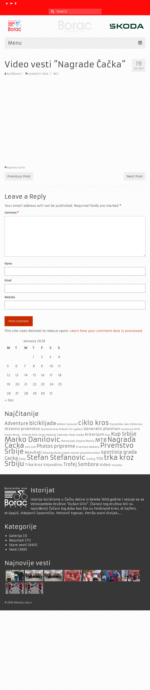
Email (8, 280)
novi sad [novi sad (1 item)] (30, 446)
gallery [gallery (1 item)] (78, 429)
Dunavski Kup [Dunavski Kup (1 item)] (49, 429)
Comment (12, 212)
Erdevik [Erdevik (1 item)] (63, 429)
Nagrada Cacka (15, 167)
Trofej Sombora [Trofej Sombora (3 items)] (81, 464)
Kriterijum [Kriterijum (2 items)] (94, 434)
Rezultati (16, 540)
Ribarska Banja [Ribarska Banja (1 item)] (52, 452)
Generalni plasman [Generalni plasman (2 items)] (101, 429)
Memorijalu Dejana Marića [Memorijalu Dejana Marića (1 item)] (77, 441)
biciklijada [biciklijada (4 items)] (42, 423)
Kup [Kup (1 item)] (107, 434)
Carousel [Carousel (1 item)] (71, 424)
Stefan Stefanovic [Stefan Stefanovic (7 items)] (56, 458)
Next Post (135, 176)
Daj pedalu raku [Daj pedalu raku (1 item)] (119, 424)
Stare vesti (18, 545)
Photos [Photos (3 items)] (45, 446)
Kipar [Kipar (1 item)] (72, 434)
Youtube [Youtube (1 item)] (117, 465)
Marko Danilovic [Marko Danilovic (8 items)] (32, 439)
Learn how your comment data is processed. (106, 331)
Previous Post (18, 176)
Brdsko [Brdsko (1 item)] (61, 424)
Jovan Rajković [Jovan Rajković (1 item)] (47, 434)
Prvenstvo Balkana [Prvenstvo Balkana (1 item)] (87, 446)
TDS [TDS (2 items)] (99, 458)
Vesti (45, 73)
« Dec (9, 400)
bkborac (16, 73)
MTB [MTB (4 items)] (101, 440)
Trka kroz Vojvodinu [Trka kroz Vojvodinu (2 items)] (43, 465)
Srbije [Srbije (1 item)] (22, 458)
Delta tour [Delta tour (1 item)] (136, 424)
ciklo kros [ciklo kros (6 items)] (93, 423)
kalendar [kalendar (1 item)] (62, 434)
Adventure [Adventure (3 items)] (16, 423)
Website (10, 297)
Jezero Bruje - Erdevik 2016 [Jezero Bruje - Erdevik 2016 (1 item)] (21, 434)
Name (8, 263)
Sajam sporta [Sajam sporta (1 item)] (70, 452)
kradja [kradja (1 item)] (80, 434)
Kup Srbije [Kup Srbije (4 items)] (124, 434)
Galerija (15, 536)
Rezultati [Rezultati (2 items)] (33, 452)
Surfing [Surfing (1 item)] (90, 458)
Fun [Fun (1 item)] (71, 429)
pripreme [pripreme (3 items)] (64, 446)
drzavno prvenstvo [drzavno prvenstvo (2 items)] (22, 429)
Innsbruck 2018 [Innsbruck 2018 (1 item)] (130, 429)
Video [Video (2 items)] (105, 465)
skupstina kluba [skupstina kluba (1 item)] (90, 452)
